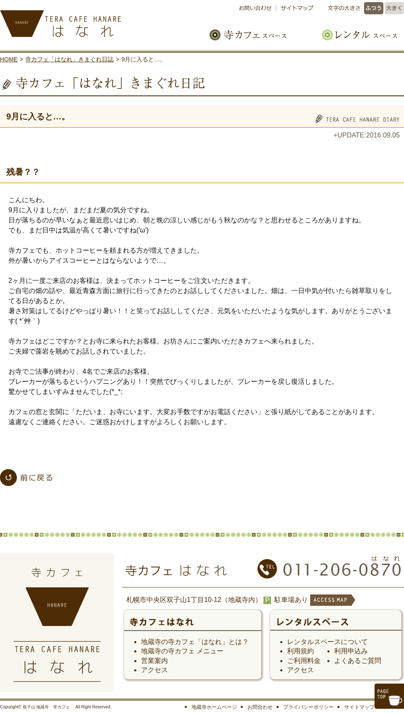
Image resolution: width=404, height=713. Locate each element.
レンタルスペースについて (327, 641)
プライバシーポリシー (308, 707)
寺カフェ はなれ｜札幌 (88, 21)
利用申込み (351, 651)
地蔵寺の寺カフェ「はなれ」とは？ (195, 641)
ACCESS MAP (332, 605)
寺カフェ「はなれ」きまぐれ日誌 (69, 59)
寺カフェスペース (257, 34)
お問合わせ (260, 707)
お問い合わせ (257, 8)
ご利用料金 (304, 660)
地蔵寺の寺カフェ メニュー (182, 651)
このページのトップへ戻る (389, 696)
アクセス (154, 669)
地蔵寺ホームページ (214, 707)
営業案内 (154, 660)
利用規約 (300, 651)
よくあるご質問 (357, 660)
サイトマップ (295, 8)
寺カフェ (192, 624)
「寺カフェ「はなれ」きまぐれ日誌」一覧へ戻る (26, 477)
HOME (9, 59)
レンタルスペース (355, 34)
